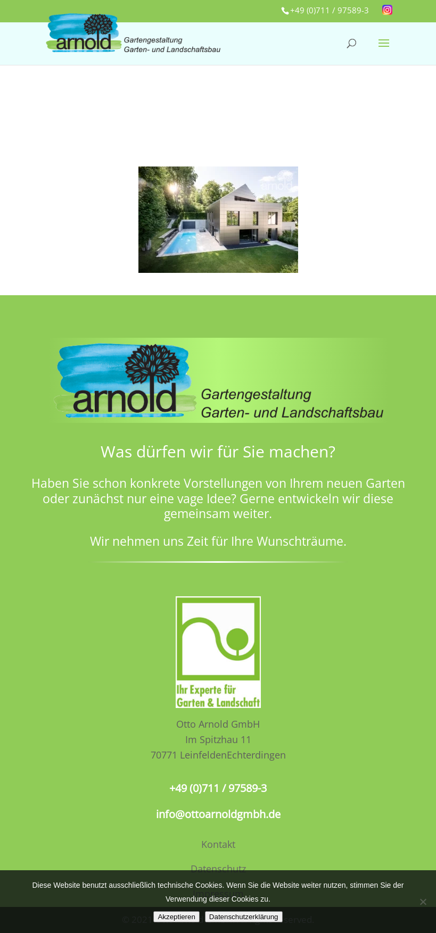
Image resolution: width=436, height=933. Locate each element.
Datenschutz (218, 868)
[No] (422, 901)
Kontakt (218, 844)
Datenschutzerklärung (243, 917)
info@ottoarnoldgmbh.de (218, 814)
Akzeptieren (176, 917)
